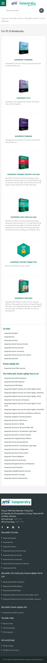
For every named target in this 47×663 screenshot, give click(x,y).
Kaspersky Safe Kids (11, 358)
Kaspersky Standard (11, 333)
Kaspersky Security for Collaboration (16, 449)
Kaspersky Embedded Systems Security (17, 471)
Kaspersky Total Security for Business (16, 400)
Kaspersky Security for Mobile (14, 424)
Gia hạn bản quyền (9, 628)
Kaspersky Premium (11, 340)
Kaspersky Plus (9, 337)
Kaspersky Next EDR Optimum (14, 382)
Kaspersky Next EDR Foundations (15, 378)
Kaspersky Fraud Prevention (13, 467)
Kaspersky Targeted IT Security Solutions (17, 417)
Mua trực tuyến (8, 623)
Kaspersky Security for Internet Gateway (17, 435)
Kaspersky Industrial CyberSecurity (15, 478)
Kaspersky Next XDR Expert (13, 385)
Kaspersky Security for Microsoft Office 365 (18, 427)
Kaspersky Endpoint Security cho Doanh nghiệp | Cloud (22, 396)
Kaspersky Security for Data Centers (16, 453)
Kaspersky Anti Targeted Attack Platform (17, 438)
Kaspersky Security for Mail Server (15, 420)
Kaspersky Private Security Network (16, 442)
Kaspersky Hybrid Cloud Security (15, 460)
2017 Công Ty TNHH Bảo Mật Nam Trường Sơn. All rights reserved (23, 659)
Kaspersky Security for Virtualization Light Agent (20, 431)
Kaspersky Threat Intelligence (14, 456)
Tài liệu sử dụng (8, 646)
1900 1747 (19, 522)
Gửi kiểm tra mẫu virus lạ (11, 650)
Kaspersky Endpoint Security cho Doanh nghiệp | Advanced (23, 393)
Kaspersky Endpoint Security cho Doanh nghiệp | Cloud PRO (24, 409)
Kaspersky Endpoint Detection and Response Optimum (22, 413)
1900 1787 (18, 519)
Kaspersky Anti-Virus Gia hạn (14, 348)
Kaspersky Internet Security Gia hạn (16, 344)
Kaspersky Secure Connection (14, 351)
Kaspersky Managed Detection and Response (19, 464)
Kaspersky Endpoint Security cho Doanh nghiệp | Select (22, 389)
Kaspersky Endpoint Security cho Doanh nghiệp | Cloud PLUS (22, 405)
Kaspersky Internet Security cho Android (17, 355)
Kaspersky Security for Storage (14, 475)
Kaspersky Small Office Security (14, 368)
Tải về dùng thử (8, 632)
